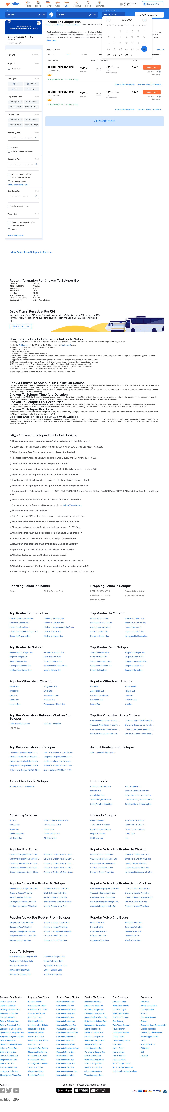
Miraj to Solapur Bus (92, 1056)
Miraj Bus (128, 704)
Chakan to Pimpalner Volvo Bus (103, 906)
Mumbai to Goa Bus (8, 1017)
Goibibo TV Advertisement (151, 1033)
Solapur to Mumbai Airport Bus (102, 752)
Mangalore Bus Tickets (37, 1052)
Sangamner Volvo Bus (99, 940)
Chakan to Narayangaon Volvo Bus (104, 889)
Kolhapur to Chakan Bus (100, 627)
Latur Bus (129, 695)
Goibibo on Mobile (148, 1029)
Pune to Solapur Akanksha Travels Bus (25, 761)
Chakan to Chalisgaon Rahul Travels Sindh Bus (109, 734)
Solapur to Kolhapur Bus (135, 652)
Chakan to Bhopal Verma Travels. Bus (140, 725)
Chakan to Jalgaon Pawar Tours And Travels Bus (145, 734)
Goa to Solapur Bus (92, 1029)
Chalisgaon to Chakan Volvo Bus (103, 859)
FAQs (143, 1040)
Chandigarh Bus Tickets (38, 1064)
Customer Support (148, 1017)
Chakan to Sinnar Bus (65, 1052)
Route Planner (119, 1029)
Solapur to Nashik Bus (134, 666)
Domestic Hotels (119, 1002)
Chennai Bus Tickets (36, 1013)
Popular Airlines (119, 1060)
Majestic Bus (95, 791)
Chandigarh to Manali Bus (10, 1075)
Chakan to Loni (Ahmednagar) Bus (24, 632)
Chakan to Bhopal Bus (65, 1013)
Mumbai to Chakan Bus (134, 618)
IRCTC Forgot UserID (121, 1064)
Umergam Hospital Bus (99, 695)
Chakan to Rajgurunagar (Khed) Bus (59, 627)
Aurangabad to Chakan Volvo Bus (138, 872)
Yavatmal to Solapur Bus (94, 1052)
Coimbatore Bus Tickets (38, 1025)
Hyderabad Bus (96, 700)
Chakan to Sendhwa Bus (54, 618)
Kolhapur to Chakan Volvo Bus (102, 863)
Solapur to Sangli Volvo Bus (55, 940)
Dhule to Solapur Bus (52, 657)
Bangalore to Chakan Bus (135, 623)
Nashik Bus (14, 686)
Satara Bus (14, 700)
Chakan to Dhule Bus (65, 1060)
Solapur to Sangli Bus (133, 670)
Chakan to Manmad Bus (66, 1025)
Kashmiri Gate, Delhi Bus (100, 786)
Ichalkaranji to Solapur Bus (21, 670)
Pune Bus (14, 695)
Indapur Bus (95, 704)
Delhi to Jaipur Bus (8, 1040)
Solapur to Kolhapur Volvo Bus (56, 923)
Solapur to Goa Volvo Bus (20, 940)
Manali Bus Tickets (36, 1033)
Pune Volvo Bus (96, 927)
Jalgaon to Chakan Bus (134, 632)
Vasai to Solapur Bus (52, 670)
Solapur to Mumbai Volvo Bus (22, 923)
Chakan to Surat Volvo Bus (136, 902)
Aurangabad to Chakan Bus (136, 636)
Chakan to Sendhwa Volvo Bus (137, 889)
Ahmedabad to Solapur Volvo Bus (57, 902)
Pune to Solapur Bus (92, 1002)
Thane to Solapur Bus (93, 1075)
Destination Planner (121, 1033)
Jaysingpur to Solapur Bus (20, 666)
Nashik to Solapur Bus (93, 1033)
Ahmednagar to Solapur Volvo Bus (24, 889)
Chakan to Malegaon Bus (66, 1071)
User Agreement (147, 1010)
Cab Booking (118, 1021)
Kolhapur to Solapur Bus (94, 1013)
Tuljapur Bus (130, 691)
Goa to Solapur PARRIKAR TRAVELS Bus (61, 770)
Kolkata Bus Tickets (36, 1036)
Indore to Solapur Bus (93, 1048)
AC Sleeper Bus (50, 838)
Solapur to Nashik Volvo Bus (55, 936)
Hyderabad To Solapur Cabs (55, 965)
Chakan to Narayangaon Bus (21, 618)
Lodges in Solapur (97, 834)
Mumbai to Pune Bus (8, 1067)
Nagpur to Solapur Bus (93, 1006)
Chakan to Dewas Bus (65, 1021)
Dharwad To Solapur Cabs (20, 974)
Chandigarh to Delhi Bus (10, 1010)
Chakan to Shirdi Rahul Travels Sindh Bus (142, 721)
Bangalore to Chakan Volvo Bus (138, 859)
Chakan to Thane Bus (65, 1040)
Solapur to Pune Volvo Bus (21, 927)
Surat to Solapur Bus (18, 661)
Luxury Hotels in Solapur (135, 829)
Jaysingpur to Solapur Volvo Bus (23, 902)
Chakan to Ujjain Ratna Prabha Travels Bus (108, 725)
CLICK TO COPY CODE (20, 326)
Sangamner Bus (50, 686)
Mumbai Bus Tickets (36, 1029)
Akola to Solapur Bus (93, 1064)
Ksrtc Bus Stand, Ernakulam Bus (138, 804)
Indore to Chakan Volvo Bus (101, 854)
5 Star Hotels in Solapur (134, 825)
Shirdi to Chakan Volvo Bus (101, 868)
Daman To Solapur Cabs (20, 970)
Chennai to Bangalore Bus (11, 1044)
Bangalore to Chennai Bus (11, 1029)
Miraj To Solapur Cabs (19, 965)
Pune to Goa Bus (7, 1064)
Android (64, 345)
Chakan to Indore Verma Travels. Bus (105, 721)
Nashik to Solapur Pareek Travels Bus (59, 761)
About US (145, 1002)
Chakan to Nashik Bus (65, 1044)
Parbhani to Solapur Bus (54, 652)
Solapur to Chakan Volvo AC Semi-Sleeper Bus (63, 859)
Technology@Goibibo (149, 1036)
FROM (8, 11)
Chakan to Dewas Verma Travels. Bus (105, 729)
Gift (142, 1052)
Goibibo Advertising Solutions (125, 1071)
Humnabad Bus (131, 686)
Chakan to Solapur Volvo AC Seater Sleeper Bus (29, 854)
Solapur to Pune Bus (98, 657)
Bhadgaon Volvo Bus (133, 923)
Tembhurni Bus (131, 700)
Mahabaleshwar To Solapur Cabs (23, 957)
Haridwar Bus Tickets (36, 1060)
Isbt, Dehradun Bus (132, 786)
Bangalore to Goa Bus (9, 1013)
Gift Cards (145, 1048)
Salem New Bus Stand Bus (101, 804)
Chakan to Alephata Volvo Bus (102, 893)
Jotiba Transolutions (72, 505)
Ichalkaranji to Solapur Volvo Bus (23, 906)
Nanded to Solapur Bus (94, 1036)
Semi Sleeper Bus (17, 834)
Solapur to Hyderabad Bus (101, 666)
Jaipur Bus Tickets (35, 1067)
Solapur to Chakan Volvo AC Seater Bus (60, 863)
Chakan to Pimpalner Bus (20, 636)
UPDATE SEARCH (149, 14)
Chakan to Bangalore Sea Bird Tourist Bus (142, 729)
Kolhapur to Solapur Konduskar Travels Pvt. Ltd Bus (31, 752)
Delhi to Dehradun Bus (9, 1021)
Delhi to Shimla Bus (8, 1052)
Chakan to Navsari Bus (53, 636)
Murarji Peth (130, 834)
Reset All (35, 55)
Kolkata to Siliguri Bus (9, 1056)
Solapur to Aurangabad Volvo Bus (57, 931)
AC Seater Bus (16, 838)
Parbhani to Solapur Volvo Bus (56, 889)
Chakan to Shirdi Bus (65, 1006)
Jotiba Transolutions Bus (20, 724)
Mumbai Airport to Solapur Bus (22, 786)
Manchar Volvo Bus (133, 940)
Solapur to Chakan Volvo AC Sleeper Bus (61, 868)
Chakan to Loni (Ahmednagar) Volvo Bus (107, 902)
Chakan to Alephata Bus (19, 623)
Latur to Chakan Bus (133, 627)
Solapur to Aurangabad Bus (136, 661)
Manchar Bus (15, 704)
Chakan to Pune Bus (64, 1056)
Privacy (144, 1013)
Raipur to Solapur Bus (19, 657)
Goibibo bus (23, 345)
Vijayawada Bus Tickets (38, 1048)
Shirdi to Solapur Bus (93, 1067)
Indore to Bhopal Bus (8, 1048)
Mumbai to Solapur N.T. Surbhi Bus (58, 752)
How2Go (144, 1056)
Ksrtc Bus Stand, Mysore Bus (137, 791)
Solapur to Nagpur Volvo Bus (56, 927)
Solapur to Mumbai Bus (100, 652)
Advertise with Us (148, 1044)
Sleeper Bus (49, 829)
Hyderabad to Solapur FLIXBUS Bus (24, 770)
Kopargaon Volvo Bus (133, 927)
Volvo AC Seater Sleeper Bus (56, 820)
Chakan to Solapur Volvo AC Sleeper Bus (26, 868)
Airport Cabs (118, 1048)
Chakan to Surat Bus (52, 632)
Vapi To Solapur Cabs (53, 974)
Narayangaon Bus (51, 695)
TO (57, 11)
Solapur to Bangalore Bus (100, 661)
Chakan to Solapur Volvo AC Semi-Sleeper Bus (29, 859)
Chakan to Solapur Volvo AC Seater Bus (26, 863)
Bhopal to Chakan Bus (99, 636)
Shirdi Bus (48, 691)
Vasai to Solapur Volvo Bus (55, 906)
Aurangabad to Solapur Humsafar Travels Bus (28, 757)
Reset (37, 63)
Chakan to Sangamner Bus (67, 1048)
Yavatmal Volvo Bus (133, 931)
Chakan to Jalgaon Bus (66, 1036)
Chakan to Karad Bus (65, 1067)
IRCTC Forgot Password (123, 1067)
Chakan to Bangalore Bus (67, 1029)
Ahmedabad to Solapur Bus (55, 666)
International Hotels (121, 1006)
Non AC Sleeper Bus (52, 825)
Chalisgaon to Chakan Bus (101, 623)
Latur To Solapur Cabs (53, 970)
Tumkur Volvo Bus (132, 936)
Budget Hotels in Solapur (100, 829)
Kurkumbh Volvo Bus (98, 931)
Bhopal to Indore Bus (8, 1060)
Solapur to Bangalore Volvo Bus (23, 931)
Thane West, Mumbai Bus (101, 800)
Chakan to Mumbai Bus (66, 1010)
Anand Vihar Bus (97, 795)
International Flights (121, 1013)
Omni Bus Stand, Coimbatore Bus (138, 800)
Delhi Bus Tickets (35, 1017)
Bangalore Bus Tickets (37, 1006)
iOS (69, 345)
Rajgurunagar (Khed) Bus (54, 704)
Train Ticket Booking (121, 1025)
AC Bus (13, 820)
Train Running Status (121, 1040)
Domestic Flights (119, 1010)
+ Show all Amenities (16, 235)
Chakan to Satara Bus (65, 1075)
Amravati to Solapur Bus (94, 1040)
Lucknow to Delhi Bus (9, 1071)
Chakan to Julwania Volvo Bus (102, 897)
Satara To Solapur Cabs (53, 961)
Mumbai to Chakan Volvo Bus (137, 854)
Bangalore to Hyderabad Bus (12, 1036)
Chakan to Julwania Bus (19, 627)
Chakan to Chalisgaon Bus (67, 1033)
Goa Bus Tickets (35, 1002)
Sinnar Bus (14, 691)
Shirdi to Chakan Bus (99, 632)
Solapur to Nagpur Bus (134, 657)
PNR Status (117, 1044)
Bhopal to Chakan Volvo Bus (102, 872)
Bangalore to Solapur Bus (95, 1025)
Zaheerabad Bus (97, 691)
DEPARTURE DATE (110, 11)
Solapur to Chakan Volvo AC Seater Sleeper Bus (64, 854)
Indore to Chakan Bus (99, 618)
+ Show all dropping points (18, 185)
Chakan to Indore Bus (65, 1002)
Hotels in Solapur (97, 820)
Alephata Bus (49, 700)
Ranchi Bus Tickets (36, 1075)
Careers (144, 1021)
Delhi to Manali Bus (8, 1002)
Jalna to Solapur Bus (93, 1071)
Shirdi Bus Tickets (35, 1021)
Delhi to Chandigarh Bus (10, 1025)
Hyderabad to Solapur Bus (95, 1021)
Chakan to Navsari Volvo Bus (137, 906)
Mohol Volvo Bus (97, 923)
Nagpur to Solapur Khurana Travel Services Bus (63, 757)
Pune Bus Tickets (35, 1044)
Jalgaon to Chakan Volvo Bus (137, 868)
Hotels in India (118, 1052)
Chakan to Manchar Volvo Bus (137, 893)
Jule (126, 838)
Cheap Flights (118, 1036)
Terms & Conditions (149, 1006)
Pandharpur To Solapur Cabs (21, 961)
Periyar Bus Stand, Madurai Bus (138, 795)
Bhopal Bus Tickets (36, 1071)
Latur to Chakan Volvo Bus (136, 863)
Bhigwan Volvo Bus (98, 936)
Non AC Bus (15, 825)
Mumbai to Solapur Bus (94, 1010)
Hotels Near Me (119, 1056)
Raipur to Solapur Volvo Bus (21, 893)
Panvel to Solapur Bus (53, 661)
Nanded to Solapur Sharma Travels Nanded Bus (63, 766)
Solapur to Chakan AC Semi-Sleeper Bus (61, 872)
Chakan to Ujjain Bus (65, 1017)
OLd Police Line (96, 838)
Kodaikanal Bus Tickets (37, 1056)
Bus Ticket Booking (120, 1017)
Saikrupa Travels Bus (52, 724)
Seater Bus (14, 829)
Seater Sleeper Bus (52, 834)
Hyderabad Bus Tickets (37, 1010)
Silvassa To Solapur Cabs (54, 957)
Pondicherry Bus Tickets (38, 1040)
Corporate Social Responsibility (154, 1025)
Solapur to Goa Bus (98, 670)
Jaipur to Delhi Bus (8, 1006)
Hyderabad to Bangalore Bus (12, 1033)
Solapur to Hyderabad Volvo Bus (23, 936)
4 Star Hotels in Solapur (100, 825)
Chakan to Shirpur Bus (65, 1064)
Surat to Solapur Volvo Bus (21, 897)
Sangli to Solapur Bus (93, 1044)
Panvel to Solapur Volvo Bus (55, 897)
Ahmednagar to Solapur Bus (21, 652)
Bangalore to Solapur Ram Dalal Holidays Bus (28, 766)
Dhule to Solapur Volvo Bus (55, 893)
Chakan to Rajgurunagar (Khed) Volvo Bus (142, 897)
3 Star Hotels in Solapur (134, 820)
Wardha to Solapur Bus (94, 1060)
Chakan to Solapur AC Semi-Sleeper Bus (26, 872)
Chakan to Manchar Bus (54, 623)
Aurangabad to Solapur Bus (95, 1017)
